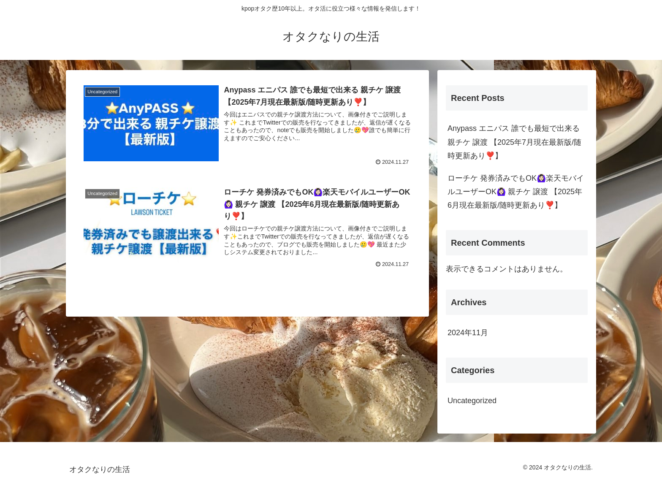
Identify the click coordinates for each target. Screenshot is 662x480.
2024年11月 (468, 332)
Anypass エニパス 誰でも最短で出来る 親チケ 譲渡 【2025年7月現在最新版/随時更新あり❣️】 (514, 142)
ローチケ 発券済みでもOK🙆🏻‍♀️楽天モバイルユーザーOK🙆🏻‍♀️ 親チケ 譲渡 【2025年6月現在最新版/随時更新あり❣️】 (516, 192)
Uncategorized (472, 400)
